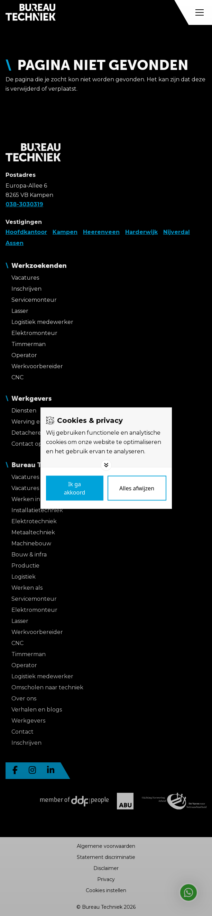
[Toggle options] (106, 465)
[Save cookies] (74, 487)
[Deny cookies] (137, 487)
